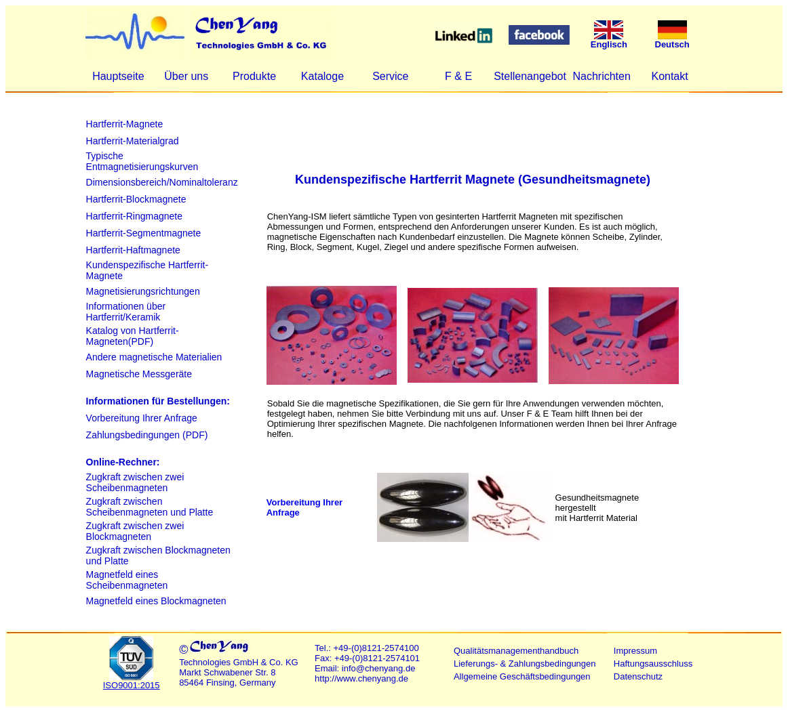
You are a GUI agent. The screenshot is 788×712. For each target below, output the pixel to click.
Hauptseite (118, 76)
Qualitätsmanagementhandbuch (516, 651)
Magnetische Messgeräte (139, 374)
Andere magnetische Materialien (154, 357)
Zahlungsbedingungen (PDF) (147, 435)
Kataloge (322, 76)
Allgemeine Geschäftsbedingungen (522, 676)
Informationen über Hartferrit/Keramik (126, 311)
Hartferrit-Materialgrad (132, 140)
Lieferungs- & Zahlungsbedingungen (525, 663)
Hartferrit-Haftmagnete (133, 250)
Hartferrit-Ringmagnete (134, 216)
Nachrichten (601, 76)
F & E (458, 76)
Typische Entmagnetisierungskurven (142, 161)
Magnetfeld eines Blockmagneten (156, 600)
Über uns (186, 76)
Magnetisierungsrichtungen (143, 291)
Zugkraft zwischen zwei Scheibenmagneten (135, 482)
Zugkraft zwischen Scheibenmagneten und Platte (150, 507)
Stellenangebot (530, 76)
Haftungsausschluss (653, 663)
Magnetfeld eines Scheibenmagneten (127, 580)
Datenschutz (638, 676)
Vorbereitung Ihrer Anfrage (141, 418)
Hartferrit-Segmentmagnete (143, 233)
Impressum (635, 651)
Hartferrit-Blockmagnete (136, 199)
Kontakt (669, 76)
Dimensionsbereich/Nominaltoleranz (162, 182)
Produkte (254, 76)
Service (390, 76)
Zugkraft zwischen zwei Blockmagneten (135, 531)
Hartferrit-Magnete (124, 124)
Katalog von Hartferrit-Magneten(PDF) (132, 336)
